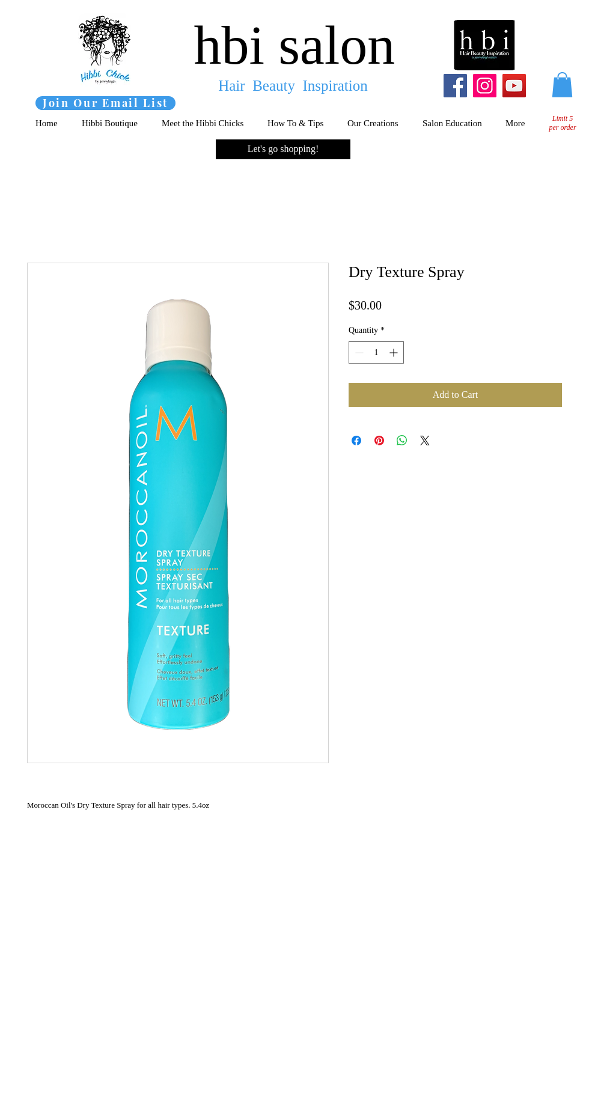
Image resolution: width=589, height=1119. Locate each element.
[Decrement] (357, 352)
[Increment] (394, 352)
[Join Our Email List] (105, 103)
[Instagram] (484, 85)
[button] (562, 84)
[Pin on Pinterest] (379, 440)
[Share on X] (425, 440)
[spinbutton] (376, 352)
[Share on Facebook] (356, 440)
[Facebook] (455, 85)
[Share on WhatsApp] (402, 440)
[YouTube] (514, 85)
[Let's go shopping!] (283, 149)
